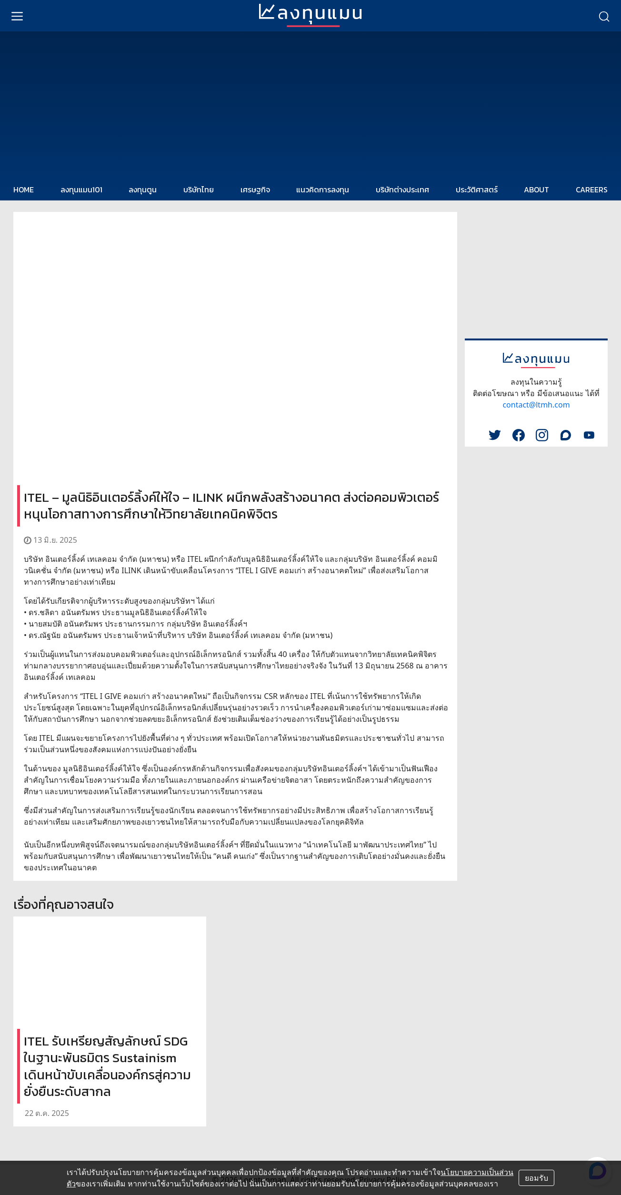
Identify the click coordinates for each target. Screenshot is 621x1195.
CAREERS (592, 189)
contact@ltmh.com (536, 404)
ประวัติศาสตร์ (477, 189)
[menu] (17, 16)
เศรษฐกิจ (255, 189)
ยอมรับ (536, 1178)
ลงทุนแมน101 (81, 189)
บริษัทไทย (198, 189)
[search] (603, 16)
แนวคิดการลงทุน (322, 189)
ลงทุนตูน (143, 189)
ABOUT (536, 189)
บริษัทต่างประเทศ (402, 189)
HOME (23, 189)
